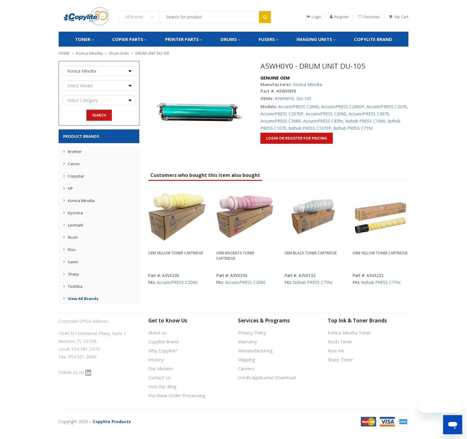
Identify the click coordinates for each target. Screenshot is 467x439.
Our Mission (160, 368)
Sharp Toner (340, 359)
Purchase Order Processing (176, 395)
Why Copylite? (162, 351)
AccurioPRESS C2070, (387, 106)
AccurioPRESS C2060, (299, 106)
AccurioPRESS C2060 (177, 282)
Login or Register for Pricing (296, 138)
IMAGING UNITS (314, 39)
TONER (82, 39)
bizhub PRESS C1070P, (310, 128)
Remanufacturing (255, 351)
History (156, 359)
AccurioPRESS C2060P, (343, 106)
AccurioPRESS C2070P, (282, 114)
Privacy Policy (252, 333)
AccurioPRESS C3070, (369, 114)
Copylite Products (112, 421)
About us (157, 333)
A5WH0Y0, (285, 98)
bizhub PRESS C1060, (366, 121)
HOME (64, 53)
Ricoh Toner (340, 342)
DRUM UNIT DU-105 (152, 53)
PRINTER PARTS (182, 39)
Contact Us (159, 377)
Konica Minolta (89, 53)
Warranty (247, 342)
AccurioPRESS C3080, (281, 121)
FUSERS (267, 39)
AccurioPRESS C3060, (326, 114)
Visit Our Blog (162, 386)
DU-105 (303, 98)
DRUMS (229, 39)
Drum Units (119, 53)
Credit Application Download (267, 377)
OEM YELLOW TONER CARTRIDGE (175, 253)
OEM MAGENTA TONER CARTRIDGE (235, 255)
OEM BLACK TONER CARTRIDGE (310, 253)
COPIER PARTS (127, 39)
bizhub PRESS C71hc (353, 128)
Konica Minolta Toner (349, 333)
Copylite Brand (373, 39)
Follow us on (75, 372)
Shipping (246, 359)
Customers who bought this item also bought (205, 175)
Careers (246, 368)
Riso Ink (336, 351)
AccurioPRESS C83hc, (323, 121)
